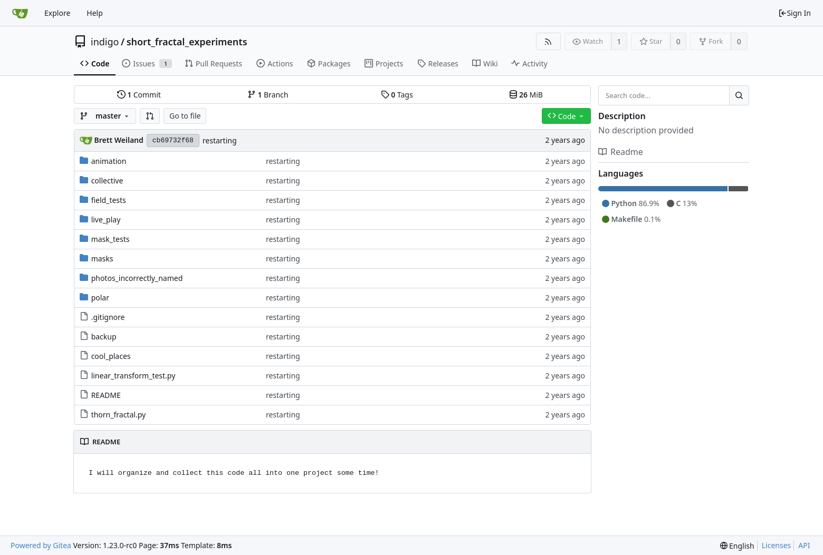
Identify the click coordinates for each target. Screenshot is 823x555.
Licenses (776, 545)
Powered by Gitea (41, 545)
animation (109, 161)
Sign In (794, 13)
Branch (268, 95)
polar (100, 298)
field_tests (108, 200)
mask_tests (110, 239)
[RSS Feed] (548, 41)
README (106, 395)
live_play (106, 220)
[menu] (737, 546)
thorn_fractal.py (118, 415)
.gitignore (108, 317)
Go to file (184, 116)
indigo (105, 41)
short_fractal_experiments (187, 41)
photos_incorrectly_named (137, 278)
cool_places (111, 356)
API (804, 545)
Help (95, 13)
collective (107, 181)
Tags (397, 95)
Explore (57, 13)
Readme (620, 152)
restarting (220, 140)
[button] (150, 116)
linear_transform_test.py (133, 376)
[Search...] (739, 95)
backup (104, 337)
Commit (139, 95)
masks (102, 259)
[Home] (20, 13)
